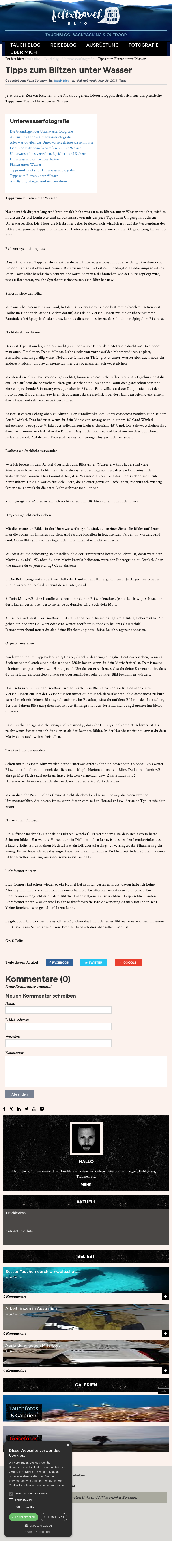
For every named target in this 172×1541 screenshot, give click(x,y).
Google (128, 962)
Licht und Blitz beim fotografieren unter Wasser (45, 147)
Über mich (23, 52)
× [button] (67, 1445)
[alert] (38, 1489)
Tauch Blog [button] (25, 45)
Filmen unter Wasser (25, 164)
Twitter (93, 962)
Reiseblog (63, 45)
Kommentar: (14, 1052)
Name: (10, 1003)
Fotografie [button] (144, 45)
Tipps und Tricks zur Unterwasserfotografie (42, 169)
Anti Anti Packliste (19, 1230)
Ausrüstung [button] (102, 45)
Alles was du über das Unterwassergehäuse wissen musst (51, 142)
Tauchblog (51, 58)
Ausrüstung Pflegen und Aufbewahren (38, 181)
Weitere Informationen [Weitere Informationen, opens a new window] (50, 1485)
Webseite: (12, 1036)
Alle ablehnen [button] (54, 1517)
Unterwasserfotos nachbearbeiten (34, 159)
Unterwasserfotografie (78, 58)
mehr (86, 1185)
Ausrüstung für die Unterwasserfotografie (40, 136)
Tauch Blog (32, 58)
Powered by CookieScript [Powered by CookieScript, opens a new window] (38, 1531)
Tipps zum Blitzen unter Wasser (34, 175)
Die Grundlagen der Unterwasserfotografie (41, 131)
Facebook (59, 962)
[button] (10, 1493)
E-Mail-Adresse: (17, 1019)
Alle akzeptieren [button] (23, 1517)
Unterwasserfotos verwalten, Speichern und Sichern (48, 153)
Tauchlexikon (15, 1212)
